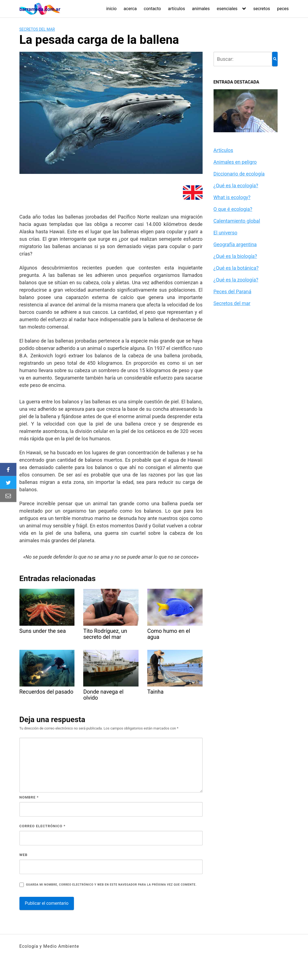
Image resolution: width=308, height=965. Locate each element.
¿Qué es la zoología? (236, 280)
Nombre (29, 797)
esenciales (227, 8)
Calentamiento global (237, 221)
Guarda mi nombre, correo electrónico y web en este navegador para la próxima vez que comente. (111, 884)
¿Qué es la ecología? (236, 185)
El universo (225, 232)
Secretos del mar (37, 29)
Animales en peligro (235, 162)
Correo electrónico (42, 826)
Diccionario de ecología (239, 174)
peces (283, 8)
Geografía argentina (235, 244)
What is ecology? (232, 197)
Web (23, 855)
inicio (111, 8)
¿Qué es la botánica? (236, 268)
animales (201, 8)
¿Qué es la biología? (235, 256)
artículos (176, 8)
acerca (130, 8)
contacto (152, 8)
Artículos (223, 150)
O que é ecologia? (233, 209)
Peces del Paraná (232, 291)
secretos (261, 8)
